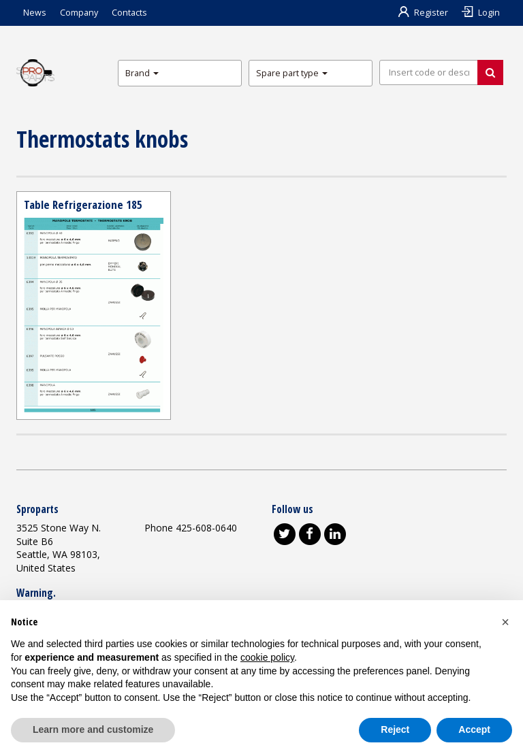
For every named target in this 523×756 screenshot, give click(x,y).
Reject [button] (395, 729)
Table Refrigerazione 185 (83, 204)
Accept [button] (474, 729)
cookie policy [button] (267, 657)
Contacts (129, 12)
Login (481, 12)
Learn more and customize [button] (93, 729)
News (34, 12)
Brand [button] (142, 73)
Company (79, 12)
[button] (505, 622)
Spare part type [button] (292, 73)
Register (423, 12)
